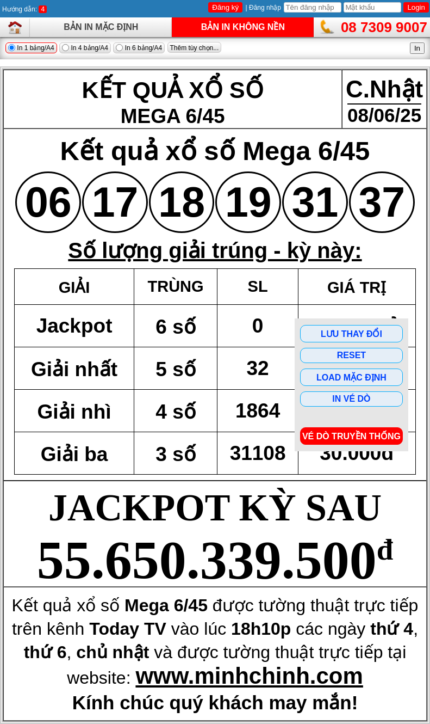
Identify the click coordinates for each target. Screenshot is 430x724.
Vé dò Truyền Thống (351, 436)
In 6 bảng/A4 (139, 48)
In (417, 48)
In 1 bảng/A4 (31, 48)
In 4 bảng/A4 (85, 48)
